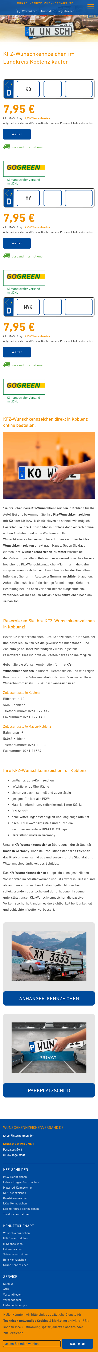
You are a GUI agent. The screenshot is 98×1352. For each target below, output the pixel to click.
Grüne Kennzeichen (15, 1265)
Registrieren (65, 11)
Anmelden (47, 11)
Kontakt (8, 1284)
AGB (6, 1289)
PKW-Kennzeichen (15, 1176)
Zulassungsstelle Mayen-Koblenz (27, 726)
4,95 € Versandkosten (37, 118)
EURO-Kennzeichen (15, 1238)
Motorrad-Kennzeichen (18, 1187)
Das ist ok (77, 1343)
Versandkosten (12, 1294)
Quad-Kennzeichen (15, 1198)
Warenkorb (26, 11)
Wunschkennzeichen (16, 1233)
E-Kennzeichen (13, 1249)
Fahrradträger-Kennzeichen (21, 1182)
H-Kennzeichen (13, 1243)
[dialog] (49, 1330)
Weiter (17, 134)
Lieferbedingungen (15, 1305)
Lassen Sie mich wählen (21, 1343)
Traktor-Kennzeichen (16, 1214)
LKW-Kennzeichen (15, 1203)
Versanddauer (12, 1299)
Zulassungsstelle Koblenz (21, 692)
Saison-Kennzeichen (16, 1254)
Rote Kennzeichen (14, 1259)
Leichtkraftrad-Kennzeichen (21, 1208)
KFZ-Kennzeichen (14, 1193)
